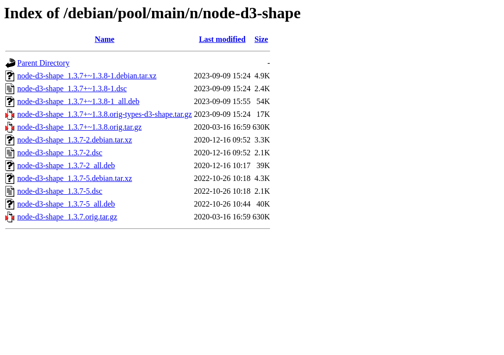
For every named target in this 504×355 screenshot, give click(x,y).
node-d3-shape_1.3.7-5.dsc (59, 191)
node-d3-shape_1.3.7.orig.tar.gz (67, 217)
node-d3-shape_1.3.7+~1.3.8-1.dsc (72, 88)
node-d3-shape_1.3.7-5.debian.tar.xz (74, 178)
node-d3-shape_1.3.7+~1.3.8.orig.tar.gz (79, 127)
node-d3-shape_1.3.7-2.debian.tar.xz (74, 140)
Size (261, 39)
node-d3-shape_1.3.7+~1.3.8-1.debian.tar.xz (87, 75)
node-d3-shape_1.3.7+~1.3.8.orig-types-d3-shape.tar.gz (104, 114)
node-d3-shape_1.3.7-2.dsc (59, 152)
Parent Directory (43, 63)
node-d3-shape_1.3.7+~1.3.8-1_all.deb (78, 101)
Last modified (222, 39)
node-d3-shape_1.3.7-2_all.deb (66, 165)
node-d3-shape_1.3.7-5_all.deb (66, 204)
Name (104, 39)
